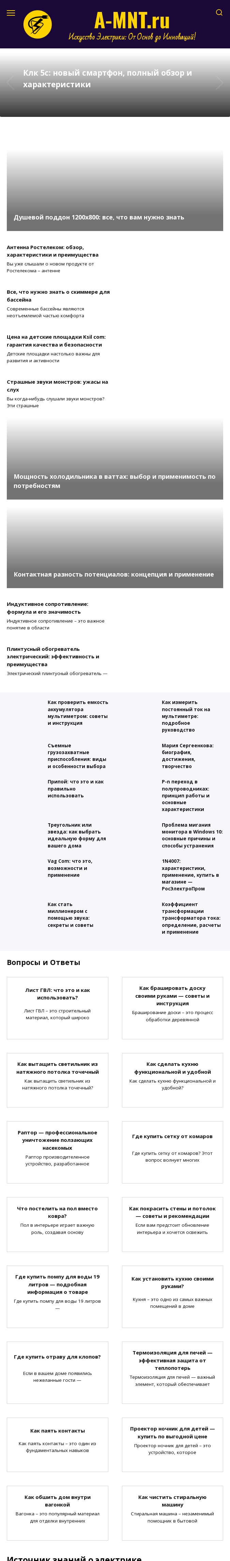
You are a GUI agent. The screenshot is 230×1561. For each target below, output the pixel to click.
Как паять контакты (57, 1295)
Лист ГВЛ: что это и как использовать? (57, 859)
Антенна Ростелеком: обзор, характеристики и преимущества (52, 250)
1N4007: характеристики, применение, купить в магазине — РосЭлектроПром (190, 740)
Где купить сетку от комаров (172, 1001)
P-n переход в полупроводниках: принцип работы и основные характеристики (186, 661)
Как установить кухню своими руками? (173, 1147)
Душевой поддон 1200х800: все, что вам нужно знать (99, 217)
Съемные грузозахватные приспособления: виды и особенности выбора (77, 621)
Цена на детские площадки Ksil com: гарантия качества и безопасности (56, 295)
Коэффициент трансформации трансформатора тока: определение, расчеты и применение (191, 783)
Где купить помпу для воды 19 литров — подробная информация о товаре (57, 1149)
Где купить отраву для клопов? (57, 1221)
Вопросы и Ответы (43, 827)
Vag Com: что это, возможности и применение (70, 733)
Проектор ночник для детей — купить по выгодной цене (172, 1297)
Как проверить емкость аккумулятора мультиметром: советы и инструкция (78, 578)
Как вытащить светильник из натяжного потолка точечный (57, 932)
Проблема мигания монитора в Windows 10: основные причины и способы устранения (192, 700)
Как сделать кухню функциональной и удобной (172, 932)
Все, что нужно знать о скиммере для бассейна (170, 250)
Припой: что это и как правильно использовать (76, 654)
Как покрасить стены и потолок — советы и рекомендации (172, 1077)
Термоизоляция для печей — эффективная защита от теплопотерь (173, 1225)
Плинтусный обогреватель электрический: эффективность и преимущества (165, 521)
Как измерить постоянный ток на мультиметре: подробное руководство (186, 581)
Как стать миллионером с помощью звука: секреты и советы (70, 780)
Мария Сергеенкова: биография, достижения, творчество (188, 621)
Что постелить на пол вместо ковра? (57, 1077)
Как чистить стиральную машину (172, 1366)
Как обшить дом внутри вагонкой (58, 1366)
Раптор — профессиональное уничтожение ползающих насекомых (57, 1005)
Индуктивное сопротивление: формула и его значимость (47, 517)
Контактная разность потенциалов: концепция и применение (114, 484)
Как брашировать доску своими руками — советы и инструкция (172, 861)
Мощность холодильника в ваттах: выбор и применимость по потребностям (115, 391)
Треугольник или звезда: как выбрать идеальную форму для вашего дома (77, 700)
